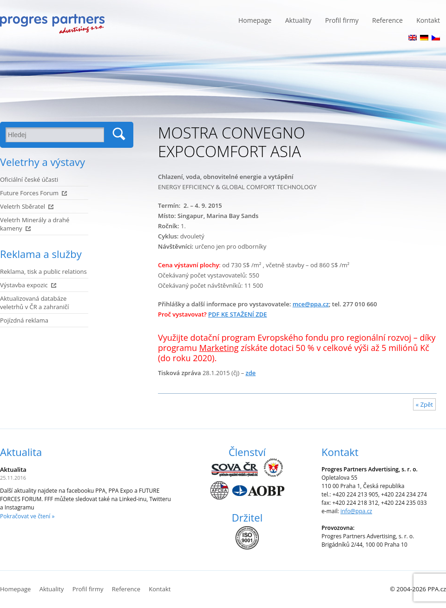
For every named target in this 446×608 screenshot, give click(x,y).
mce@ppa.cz (311, 304)
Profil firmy (342, 20)
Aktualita (21, 452)
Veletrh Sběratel (22, 206)
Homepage (254, 20)
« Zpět (424, 404)
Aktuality (298, 20)
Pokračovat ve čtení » (27, 516)
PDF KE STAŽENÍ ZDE (237, 314)
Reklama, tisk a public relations (43, 271)
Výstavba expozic (24, 285)
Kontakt (428, 20)
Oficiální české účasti (29, 179)
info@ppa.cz (356, 511)
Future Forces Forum (29, 193)
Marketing (219, 347)
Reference (387, 20)
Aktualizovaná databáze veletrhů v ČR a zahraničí (34, 302)
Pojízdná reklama (24, 320)
